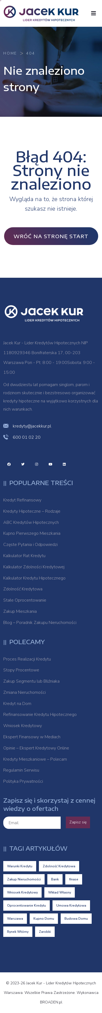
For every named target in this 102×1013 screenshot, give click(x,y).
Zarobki (45, 932)
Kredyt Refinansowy (22, 500)
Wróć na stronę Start (51, 236)
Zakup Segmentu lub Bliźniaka (31, 681)
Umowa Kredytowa (71, 905)
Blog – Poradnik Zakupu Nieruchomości (39, 623)
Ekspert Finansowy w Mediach (31, 737)
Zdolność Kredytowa (22, 589)
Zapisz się (77, 822)
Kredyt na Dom (17, 704)
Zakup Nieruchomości (24, 879)
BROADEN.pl (51, 1002)
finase (73, 879)
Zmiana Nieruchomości (24, 692)
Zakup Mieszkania (20, 611)
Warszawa (15, 918)
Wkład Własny (59, 892)
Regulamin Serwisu (21, 770)
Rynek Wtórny (18, 932)
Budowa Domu (76, 918)
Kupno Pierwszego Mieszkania (31, 533)
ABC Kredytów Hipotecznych (31, 522)
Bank (55, 879)
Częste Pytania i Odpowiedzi (30, 545)
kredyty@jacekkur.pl (32, 426)
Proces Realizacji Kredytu (27, 659)
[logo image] (44, 13)
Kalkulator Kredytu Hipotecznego (34, 578)
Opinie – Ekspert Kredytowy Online (36, 748)
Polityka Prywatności (23, 781)
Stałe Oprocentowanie (24, 600)
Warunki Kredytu (19, 866)
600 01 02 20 (27, 437)
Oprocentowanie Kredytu (26, 905)
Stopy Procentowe (21, 670)
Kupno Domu (43, 918)
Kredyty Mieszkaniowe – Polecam (35, 759)
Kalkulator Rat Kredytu (24, 556)
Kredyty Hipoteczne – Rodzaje (31, 511)
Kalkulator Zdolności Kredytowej (33, 567)
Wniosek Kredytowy (22, 726)
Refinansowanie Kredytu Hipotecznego (40, 715)
